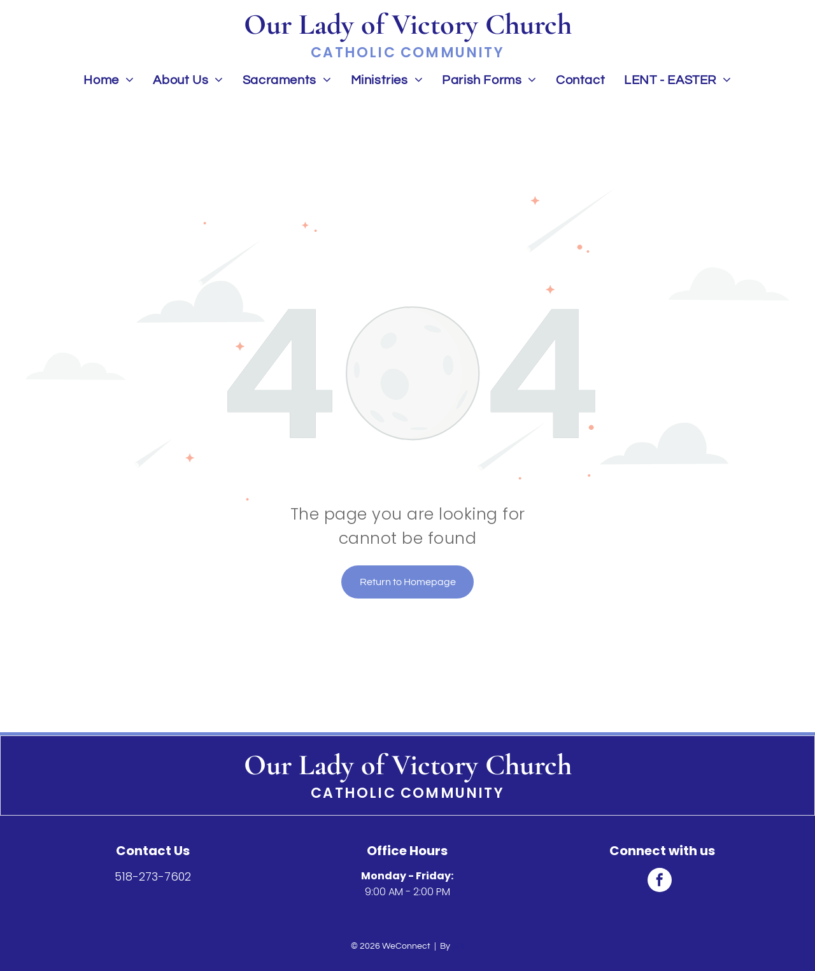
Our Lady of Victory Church (408, 765)
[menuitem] (108, 80)
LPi (458, 946)
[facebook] (660, 881)
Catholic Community (407, 793)
